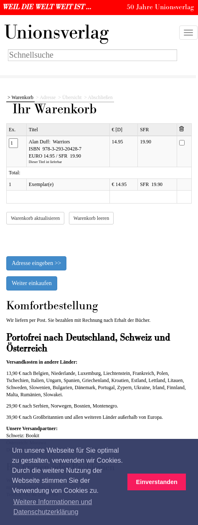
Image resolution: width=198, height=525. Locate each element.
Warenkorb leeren (91, 218)
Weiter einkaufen (32, 283)
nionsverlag (56, 32)
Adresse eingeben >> (36, 263)
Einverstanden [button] (157, 482)
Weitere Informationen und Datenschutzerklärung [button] (52, 506)
